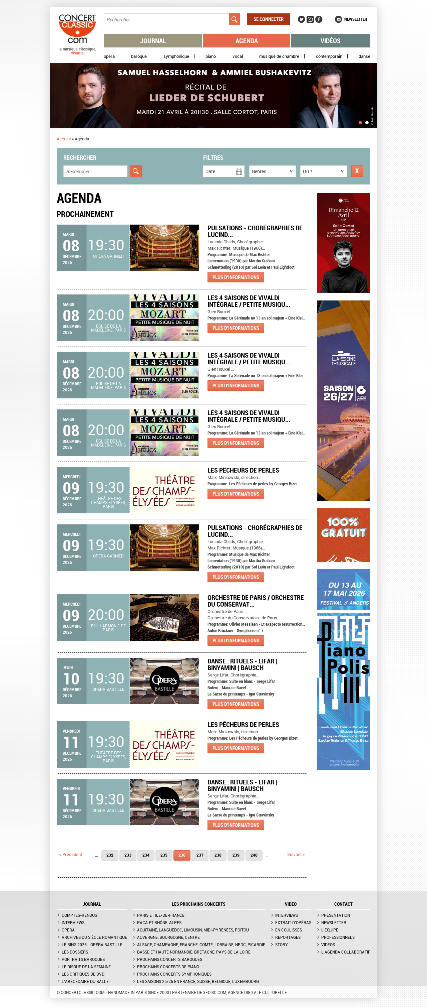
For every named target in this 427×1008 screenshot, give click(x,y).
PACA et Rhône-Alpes (159, 922)
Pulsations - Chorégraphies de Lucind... (255, 231)
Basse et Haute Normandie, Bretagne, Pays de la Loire (194, 952)
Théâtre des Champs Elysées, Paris (108, 502)
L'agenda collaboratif (345, 952)
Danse (364, 56)
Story (281, 944)
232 (109, 855)
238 (218, 855)
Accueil (64, 139)
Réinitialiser (357, 171)
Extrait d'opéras (293, 922)
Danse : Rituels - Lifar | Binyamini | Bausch (242, 664)
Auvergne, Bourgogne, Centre (168, 937)
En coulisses (288, 929)
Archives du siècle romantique (94, 937)
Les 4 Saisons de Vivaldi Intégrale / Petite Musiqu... (248, 301)
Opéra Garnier (108, 256)
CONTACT (343, 904)
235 (163, 855)
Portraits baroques (83, 959)
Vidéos (331, 40)
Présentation (335, 915)
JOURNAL (92, 904)
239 (236, 855)
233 (127, 855)
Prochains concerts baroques (169, 959)
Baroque (139, 56)
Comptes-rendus (79, 915)
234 (145, 855)
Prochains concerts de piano (168, 966)
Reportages (288, 937)
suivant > (296, 854)
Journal (153, 40)
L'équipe (329, 929)
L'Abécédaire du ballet (86, 981)
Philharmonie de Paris (108, 627)
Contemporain (329, 56)
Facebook (319, 19)
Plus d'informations (235, 277)
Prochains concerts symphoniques (174, 974)
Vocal (238, 56)
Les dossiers (75, 952)
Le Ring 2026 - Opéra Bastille (92, 944)
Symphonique (176, 56)
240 (254, 855)
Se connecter (269, 19)
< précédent (70, 854)
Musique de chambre (279, 56)
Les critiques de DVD (83, 974)
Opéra (109, 56)
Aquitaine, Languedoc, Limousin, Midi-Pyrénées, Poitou (193, 929)
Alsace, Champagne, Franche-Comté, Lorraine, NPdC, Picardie (201, 944)
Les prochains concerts (199, 904)
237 (199, 855)
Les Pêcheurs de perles (243, 470)
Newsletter (355, 19)
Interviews (73, 922)
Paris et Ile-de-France (160, 915)
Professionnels (338, 937)
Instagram (310, 19)
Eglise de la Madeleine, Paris (108, 328)
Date (210, 171)
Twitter (301, 19)
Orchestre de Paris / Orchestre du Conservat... (255, 601)
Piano (210, 56)
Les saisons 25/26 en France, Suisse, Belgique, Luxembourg (198, 981)
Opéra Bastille (108, 689)
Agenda (247, 40)
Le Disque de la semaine (86, 966)
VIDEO (291, 904)
